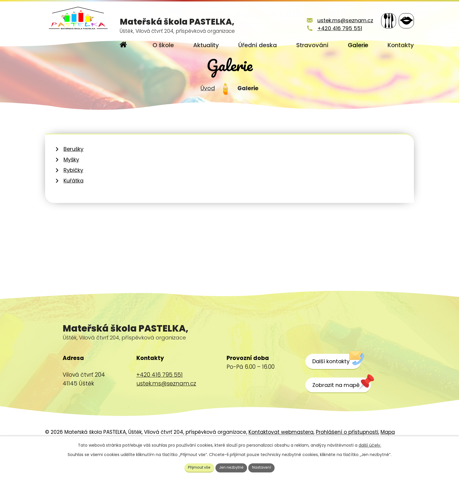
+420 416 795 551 (330, 28)
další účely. (370, 444)
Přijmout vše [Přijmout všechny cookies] (196, 467)
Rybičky (73, 189)
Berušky (73, 168)
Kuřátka (73, 199)
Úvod (208, 107)
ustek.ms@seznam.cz (336, 20)
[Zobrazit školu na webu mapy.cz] (344, 404)
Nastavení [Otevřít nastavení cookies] (265, 467)
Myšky (71, 178)
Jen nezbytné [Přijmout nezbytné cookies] (232, 467)
